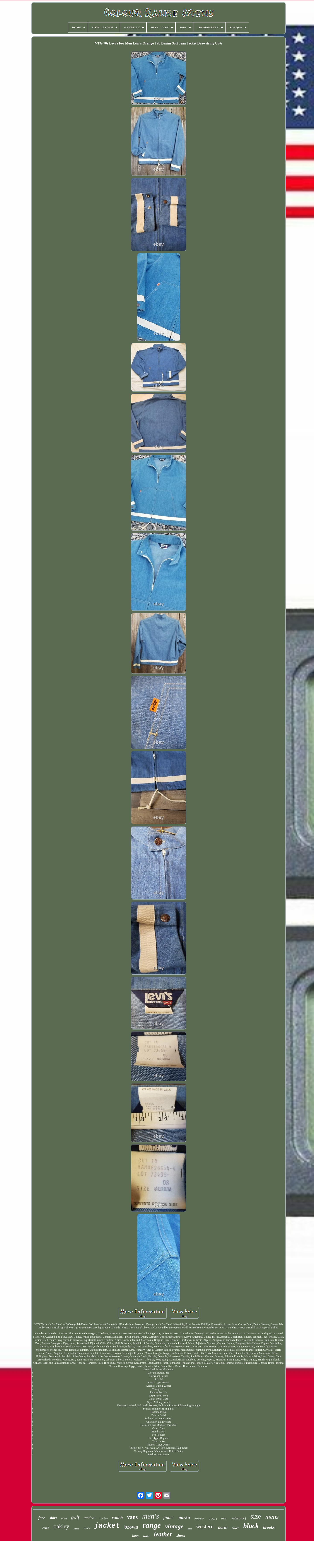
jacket (107, 1526)
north (222, 1527)
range (152, 1525)
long (135, 1536)
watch (117, 1517)
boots (87, 1528)
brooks (269, 1527)
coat (190, 1528)
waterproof (238, 1518)
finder (168, 1517)
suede (76, 1528)
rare (223, 1518)
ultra (64, 1518)
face (41, 1518)
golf (75, 1517)
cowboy (104, 1518)
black (251, 1526)
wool (146, 1536)
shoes (180, 1536)
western (205, 1526)
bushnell (213, 1519)
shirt (53, 1518)
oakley (61, 1526)
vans (132, 1517)
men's (150, 1516)
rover (235, 1528)
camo (45, 1528)
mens (272, 1516)
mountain (199, 1518)
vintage (174, 1526)
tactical (89, 1518)
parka (184, 1517)
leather (163, 1534)
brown (131, 1527)
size (255, 1516)
